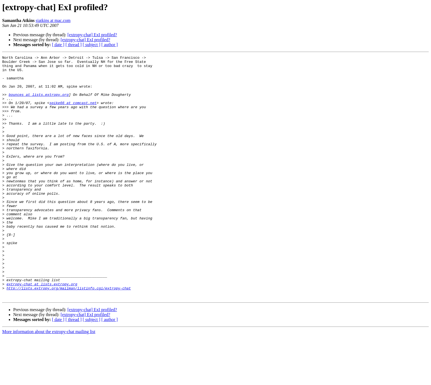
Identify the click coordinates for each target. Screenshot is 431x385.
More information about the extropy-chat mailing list (48, 380)
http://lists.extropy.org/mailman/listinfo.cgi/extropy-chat (69, 335)
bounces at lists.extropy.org (38, 102)
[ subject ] (91, 44)
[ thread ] (73, 44)
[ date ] (58, 44)
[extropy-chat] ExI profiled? (92, 34)
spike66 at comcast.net (73, 112)
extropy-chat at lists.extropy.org (42, 330)
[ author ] (109, 44)
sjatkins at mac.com (53, 20)
